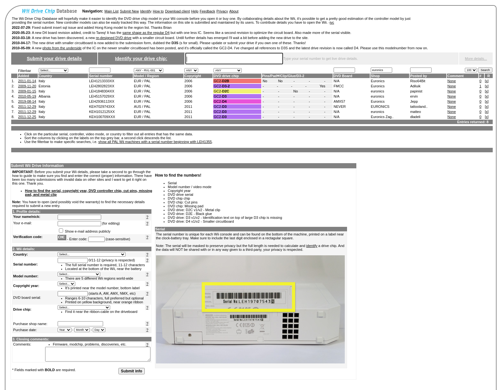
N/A (336, 81)
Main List (111, 11)
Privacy (222, 11)
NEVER (340, 106)
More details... (476, 58)
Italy (42, 81)
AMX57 (339, 101)
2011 (188, 106)
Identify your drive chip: (141, 58)
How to (158, 11)
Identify (145, 11)
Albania (45, 96)
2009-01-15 (27, 91)
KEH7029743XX (102, 106)
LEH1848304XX (101, 91)
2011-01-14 (27, 81)
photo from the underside (61, 48)
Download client (177, 11)
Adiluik (415, 86)
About (234, 11)
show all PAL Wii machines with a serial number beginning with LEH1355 (155, 142)
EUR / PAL (142, 81)
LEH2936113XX (101, 101)
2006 (188, 81)
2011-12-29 (27, 106)
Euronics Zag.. (382, 117)
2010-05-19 (27, 96)
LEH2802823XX (101, 86)
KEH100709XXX (102, 117)
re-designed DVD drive (113, 38)
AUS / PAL (142, 106)
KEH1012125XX (102, 112)
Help (194, 11)
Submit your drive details (54, 58)
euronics (377, 91)
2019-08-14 (27, 101)
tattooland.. (418, 106)
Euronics (378, 81)
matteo (415, 112)
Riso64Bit (417, 81)
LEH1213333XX (101, 81)
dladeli (415, 117)
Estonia (45, 86)
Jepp (414, 101)
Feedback (207, 11)
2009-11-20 (27, 86)
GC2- (221, 81)
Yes (322, 86)
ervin (414, 96)
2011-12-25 (27, 117)
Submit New (129, 11)
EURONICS (380, 106)
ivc (332, 22)
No (265, 81)
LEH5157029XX (101, 96)
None (451, 81)
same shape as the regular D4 (145, 33)
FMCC (339, 86)
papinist (416, 91)
